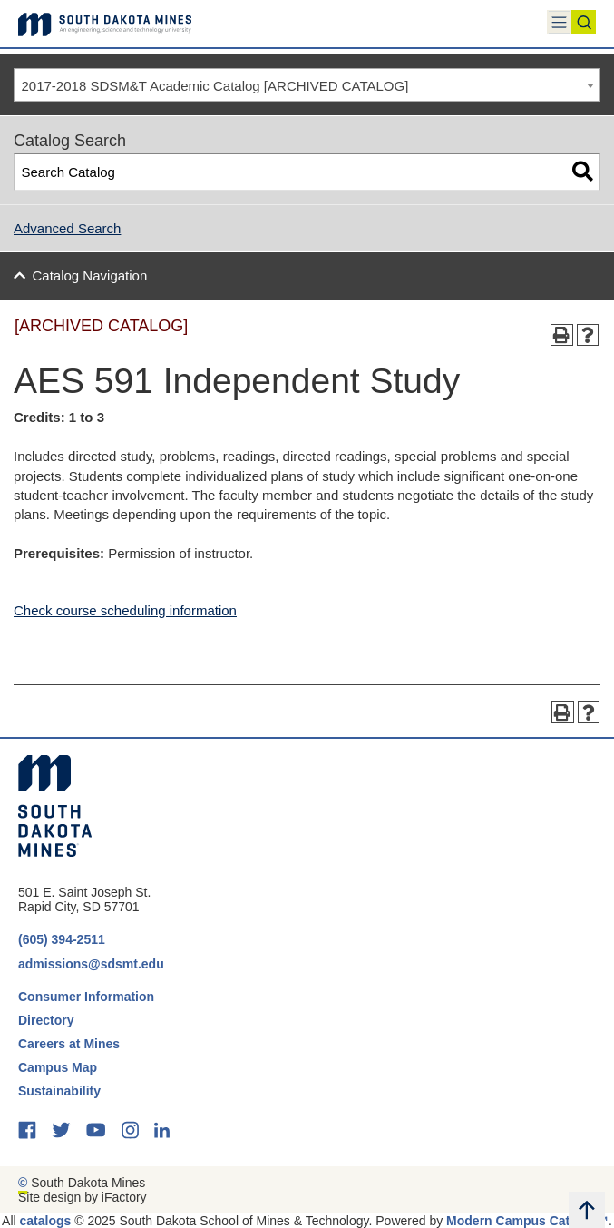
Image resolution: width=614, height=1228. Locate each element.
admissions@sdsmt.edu (91, 964)
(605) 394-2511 (61, 939)
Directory (45, 1020)
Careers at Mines (69, 1043)
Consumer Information (86, 996)
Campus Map (57, 1067)
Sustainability (61, 1091)
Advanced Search (67, 228)
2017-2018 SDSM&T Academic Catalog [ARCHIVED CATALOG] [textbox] (215, 85)
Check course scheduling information (125, 610)
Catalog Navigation (90, 275)
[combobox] (307, 85)
